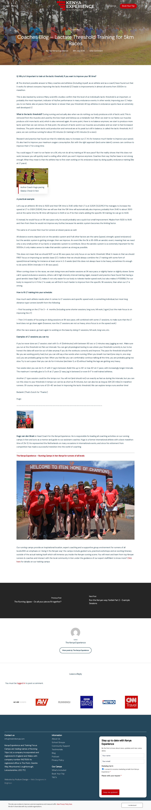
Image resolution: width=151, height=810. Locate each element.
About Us (56, 738)
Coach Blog (75, 30)
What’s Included (59, 770)
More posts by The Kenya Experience (75, 650)
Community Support (61, 746)
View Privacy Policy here (64, 804)
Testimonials (57, 749)
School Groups (58, 742)
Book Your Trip (58, 773)
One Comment (96, 50)
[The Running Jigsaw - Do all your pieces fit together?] (38, 600)
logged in (21, 683)
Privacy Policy (58, 760)
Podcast (55, 756)
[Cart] (146, 6)
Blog (53, 753)
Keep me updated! (110, 792)
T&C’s (54, 777)
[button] (11, 6)
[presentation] (119, 782)
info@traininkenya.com (14, 738)
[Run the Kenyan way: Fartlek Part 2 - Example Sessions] (113, 600)
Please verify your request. (111, 776)
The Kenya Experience (58, 50)
